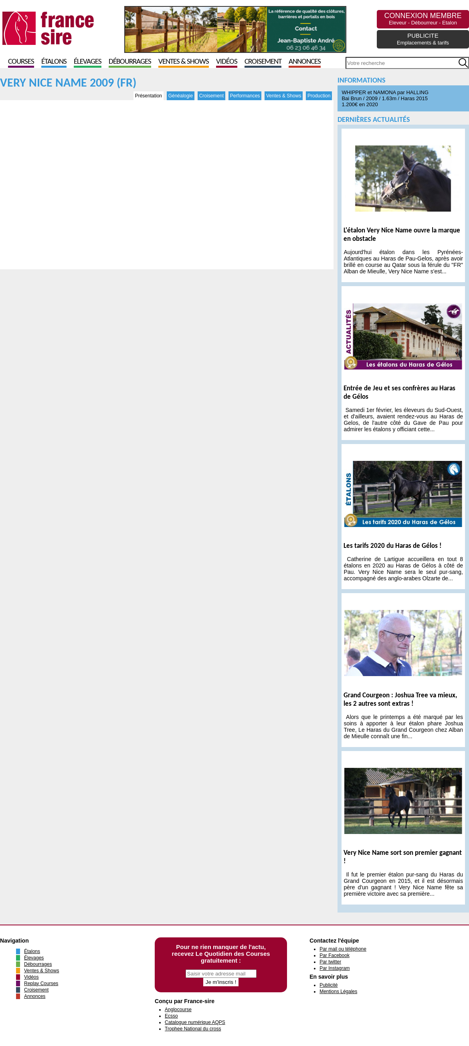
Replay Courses (41, 983)
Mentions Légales (338, 991)
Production (318, 96)
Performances (245, 96)
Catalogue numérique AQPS (195, 1022)
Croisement (263, 62)
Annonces (305, 62)
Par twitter (330, 962)
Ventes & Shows (183, 62)
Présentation (148, 96)
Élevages (87, 62)
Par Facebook (334, 955)
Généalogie (180, 96)
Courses (21, 62)
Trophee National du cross (193, 1029)
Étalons (54, 62)
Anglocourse (178, 1009)
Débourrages (130, 62)
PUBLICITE (423, 39)
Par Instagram (334, 968)
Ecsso (171, 1016)
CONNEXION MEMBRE (422, 19)
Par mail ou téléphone (342, 949)
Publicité (328, 985)
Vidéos (226, 62)
